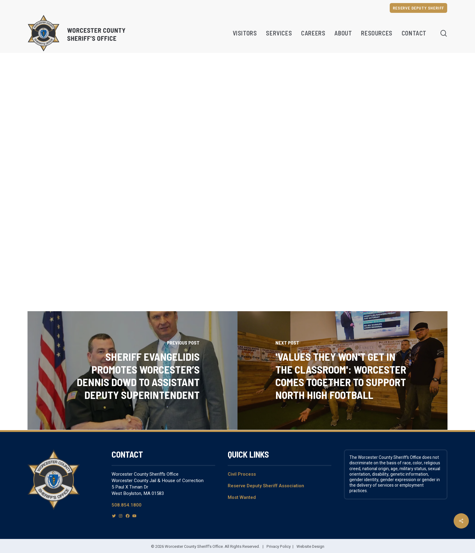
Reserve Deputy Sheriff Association (266, 485)
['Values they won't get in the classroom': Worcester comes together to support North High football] (342, 370)
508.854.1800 (127, 505)
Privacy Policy (279, 546)
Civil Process (242, 474)
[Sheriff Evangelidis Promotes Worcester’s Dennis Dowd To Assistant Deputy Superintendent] (133, 370)
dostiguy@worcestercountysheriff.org (199, 204)
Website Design (310, 546)
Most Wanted (242, 497)
